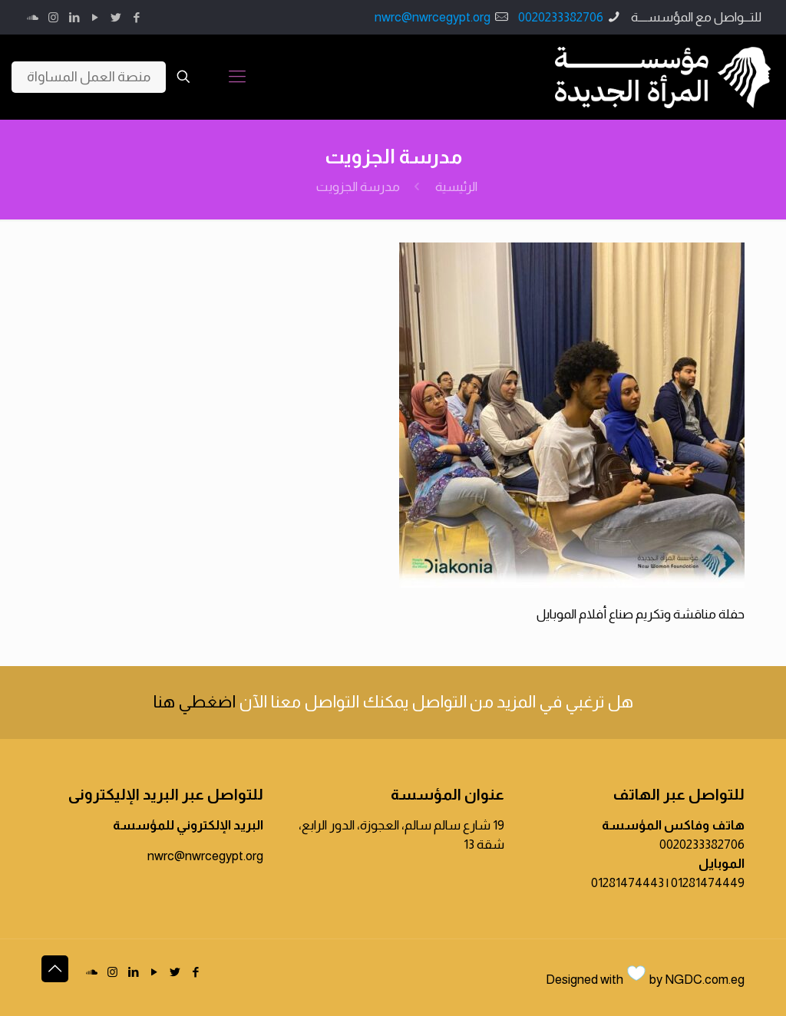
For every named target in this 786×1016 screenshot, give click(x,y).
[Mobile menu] (237, 77)
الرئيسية (456, 187)
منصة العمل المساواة (88, 76)
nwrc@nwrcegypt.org (432, 17)
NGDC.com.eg (705, 979)
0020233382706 (560, 17)
